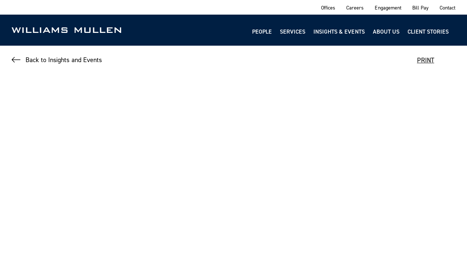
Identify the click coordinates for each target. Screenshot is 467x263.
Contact (447, 7)
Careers (355, 7)
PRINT (425, 60)
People (262, 31)
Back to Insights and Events (64, 60)
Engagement (388, 7)
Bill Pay (420, 7)
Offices (328, 7)
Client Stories (428, 31)
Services (292, 31)
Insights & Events (339, 31)
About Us (386, 31)
